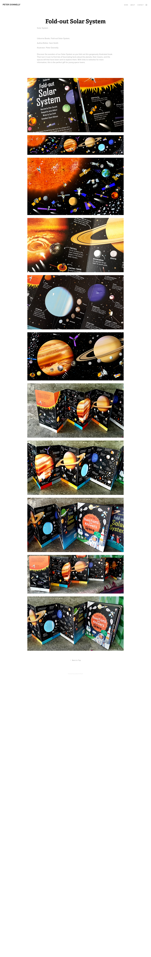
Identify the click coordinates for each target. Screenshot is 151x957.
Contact (140, 5)
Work (126, 5)
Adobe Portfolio (79, 674)
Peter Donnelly (11, 4)
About (132, 5)
